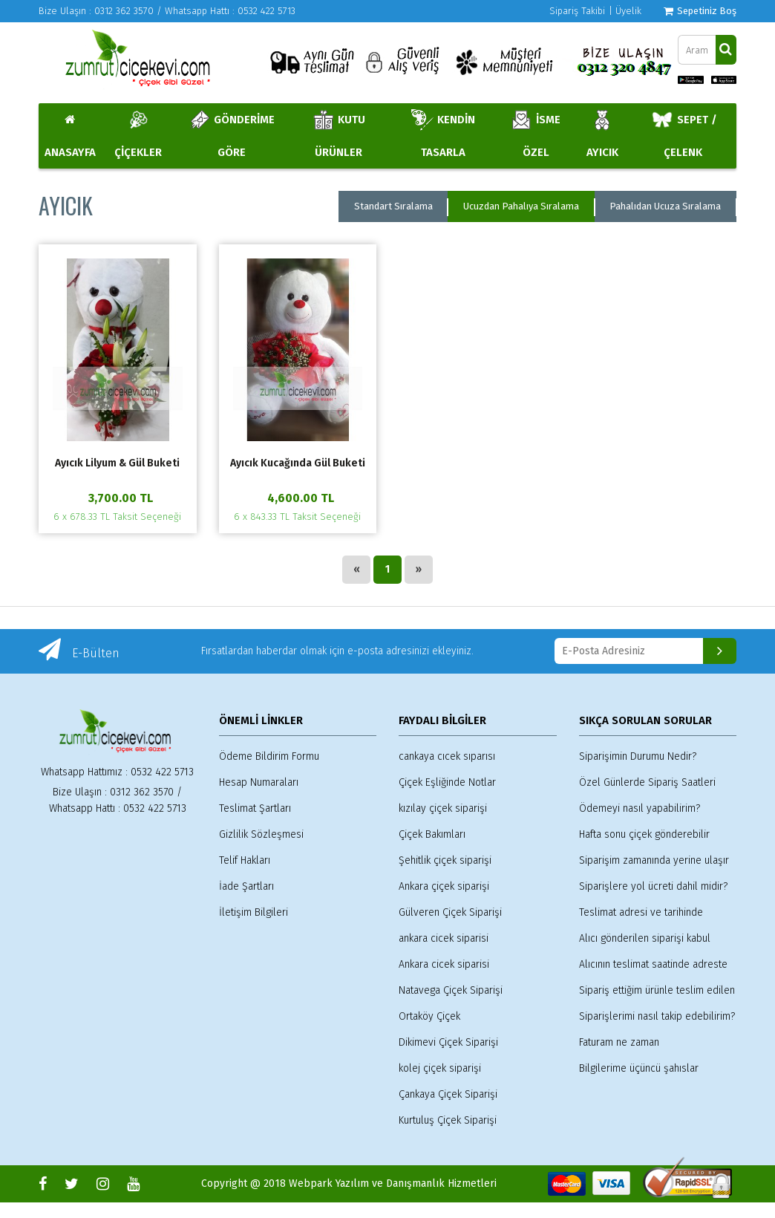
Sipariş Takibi (577, 10)
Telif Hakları (244, 860)
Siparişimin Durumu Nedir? (637, 756)
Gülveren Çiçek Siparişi (450, 912)
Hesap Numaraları (258, 782)
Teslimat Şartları (255, 808)
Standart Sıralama (393, 206)
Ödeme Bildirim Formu (269, 756)
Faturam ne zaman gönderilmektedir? (619, 1044)
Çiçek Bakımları (432, 834)
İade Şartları (246, 886)
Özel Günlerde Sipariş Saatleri (647, 782)
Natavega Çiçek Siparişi (451, 990)
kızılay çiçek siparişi (443, 808)
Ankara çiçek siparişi (444, 886)
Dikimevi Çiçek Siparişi (448, 1042)
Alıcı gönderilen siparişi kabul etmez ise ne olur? (644, 940)
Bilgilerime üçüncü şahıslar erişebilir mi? (639, 1070)
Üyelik (628, 10)
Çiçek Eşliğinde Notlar (447, 782)
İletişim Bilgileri (253, 912)
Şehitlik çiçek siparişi (445, 860)
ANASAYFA (70, 136)
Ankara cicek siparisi (444, 964)
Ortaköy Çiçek (429, 1016)
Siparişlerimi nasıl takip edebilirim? (657, 1016)
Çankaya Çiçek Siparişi (448, 1094)
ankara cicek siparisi (443, 938)
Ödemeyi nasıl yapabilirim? (639, 808)
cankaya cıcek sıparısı (447, 756)
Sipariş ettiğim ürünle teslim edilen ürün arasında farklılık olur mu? (657, 992)
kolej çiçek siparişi (440, 1068)
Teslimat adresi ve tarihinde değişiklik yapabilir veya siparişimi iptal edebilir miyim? (655, 914)
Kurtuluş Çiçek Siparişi (448, 1120)
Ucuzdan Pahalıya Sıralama (521, 206)
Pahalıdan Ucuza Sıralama (665, 206)
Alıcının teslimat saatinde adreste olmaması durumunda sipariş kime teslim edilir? (655, 966)
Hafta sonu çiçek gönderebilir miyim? (644, 836)
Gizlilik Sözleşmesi (261, 834)
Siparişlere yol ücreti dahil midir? (653, 886)
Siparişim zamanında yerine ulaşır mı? (654, 862)
